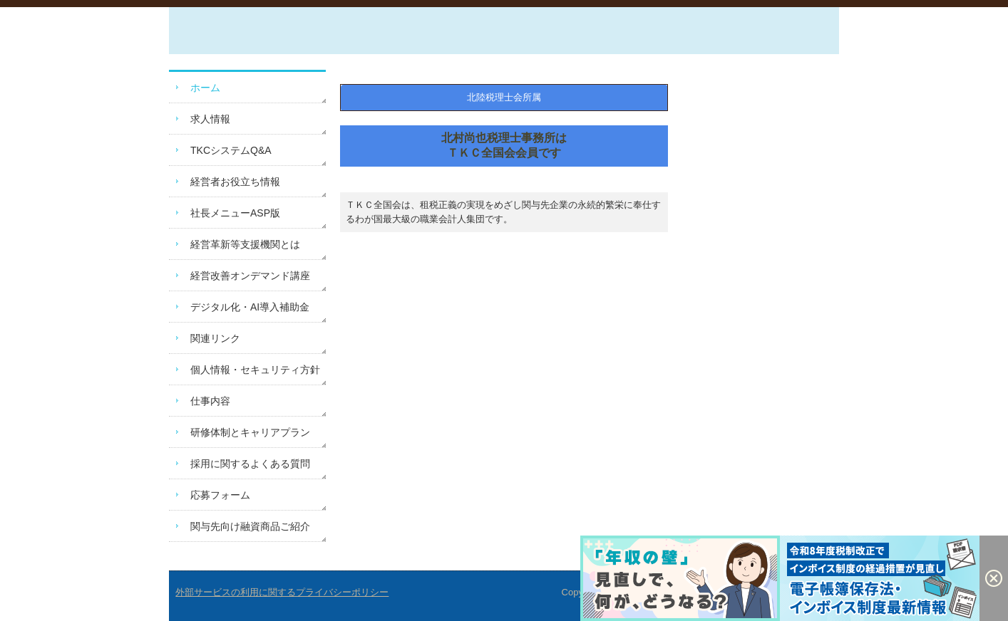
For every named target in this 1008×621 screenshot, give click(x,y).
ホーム (205, 87)
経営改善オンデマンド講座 (250, 275)
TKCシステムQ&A (231, 150)
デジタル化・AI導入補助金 (249, 307)
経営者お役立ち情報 (235, 181)
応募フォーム (220, 495)
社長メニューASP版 (235, 213)
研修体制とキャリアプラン (250, 432)
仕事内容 (210, 401)
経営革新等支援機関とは (245, 244)
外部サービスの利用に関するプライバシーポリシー (282, 592)
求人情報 (210, 119)
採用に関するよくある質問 (250, 463)
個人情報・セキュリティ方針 (255, 369)
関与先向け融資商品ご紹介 (250, 526)
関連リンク (215, 338)
